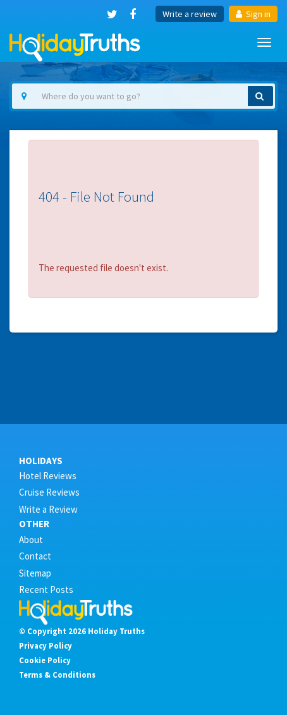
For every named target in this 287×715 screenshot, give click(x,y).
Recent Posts (46, 590)
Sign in (253, 14)
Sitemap (35, 573)
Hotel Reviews (47, 476)
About (31, 540)
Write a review (189, 14)
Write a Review (48, 509)
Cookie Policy (45, 660)
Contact (35, 556)
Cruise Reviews (49, 492)
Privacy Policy (45, 645)
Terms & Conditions (57, 674)
